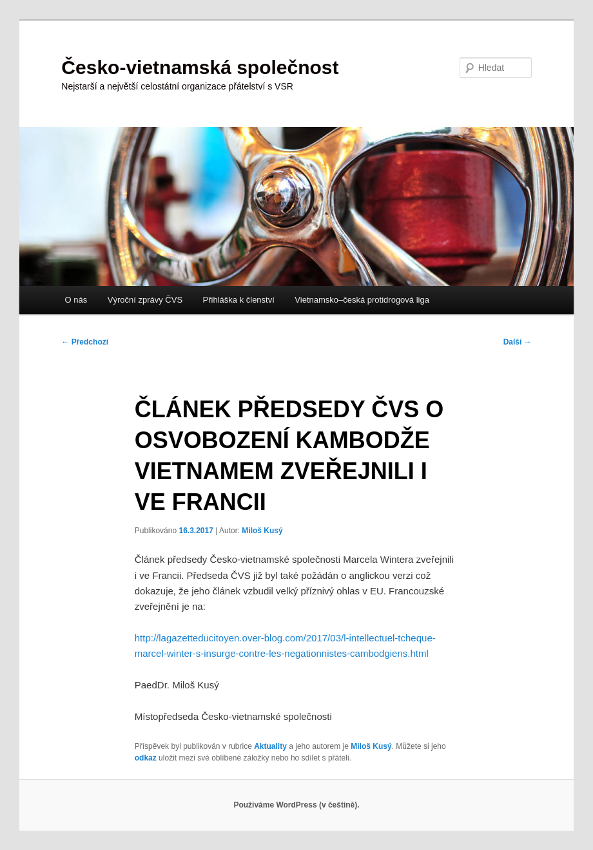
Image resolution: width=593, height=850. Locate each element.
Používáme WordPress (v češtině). (296, 804)
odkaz (146, 757)
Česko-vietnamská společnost (199, 67)
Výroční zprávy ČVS (145, 300)
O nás (76, 300)
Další (517, 341)
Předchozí (84, 341)
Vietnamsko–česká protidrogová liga (362, 300)
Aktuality (270, 746)
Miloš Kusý (262, 530)
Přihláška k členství (239, 300)
